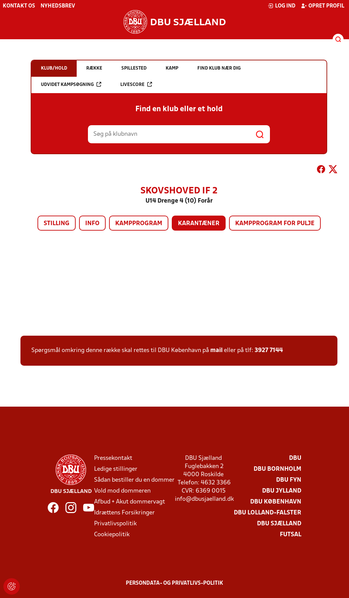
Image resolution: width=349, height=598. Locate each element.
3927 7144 (269, 350)
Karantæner (198, 224)
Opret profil (322, 6)
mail (216, 350)
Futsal (290, 535)
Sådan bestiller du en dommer (134, 480)
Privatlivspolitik (115, 524)
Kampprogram (138, 224)
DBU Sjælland (279, 524)
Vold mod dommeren (122, 491)
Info (92, 224)
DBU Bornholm (277, 469)
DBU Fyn (288, 480)
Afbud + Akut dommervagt (129, 502)
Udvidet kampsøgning (71, 84)
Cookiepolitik (112, 535)
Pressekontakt (113, 458)
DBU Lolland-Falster (267, 513)
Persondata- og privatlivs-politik (174, 583)
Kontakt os (19, 6)
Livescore (136, 84)
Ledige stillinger (115, 469)
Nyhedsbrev (58, 6)
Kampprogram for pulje (275, 224)
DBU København (275, 502)
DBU (295, 458)
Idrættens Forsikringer (124, 513)
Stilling (57, 224)
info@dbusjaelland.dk (204, 499)
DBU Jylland (281, 491)
